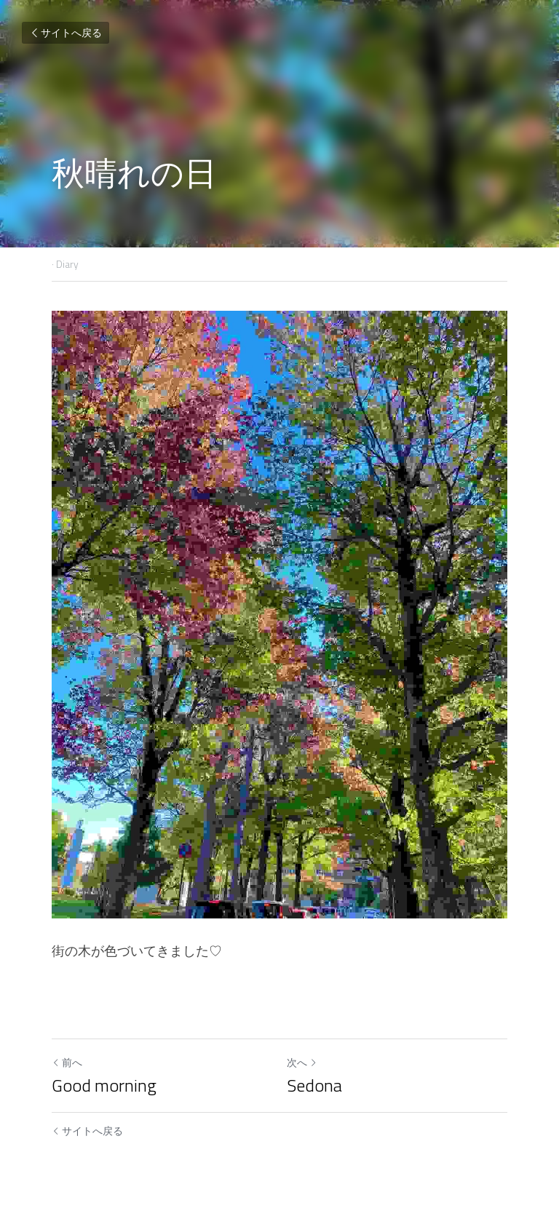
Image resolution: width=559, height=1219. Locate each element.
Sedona (314, 1085)
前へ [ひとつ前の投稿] (67, 1062)
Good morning (104, 1085)
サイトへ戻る (65, 32)
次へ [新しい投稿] (302, 1062)
